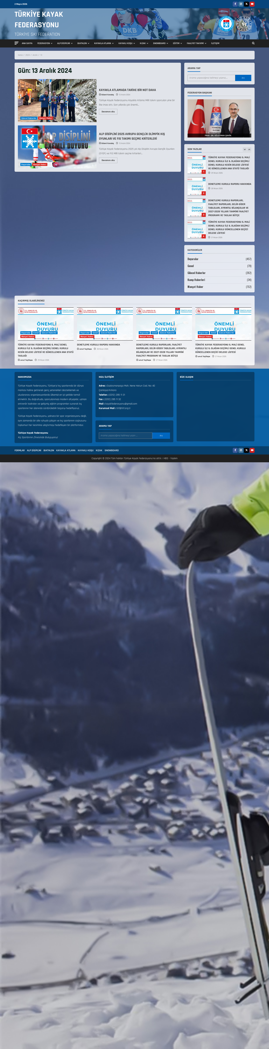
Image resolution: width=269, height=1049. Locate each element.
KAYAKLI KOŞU (125, 43)
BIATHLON (82, 43)
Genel (191, 266)
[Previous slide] (245, 149)
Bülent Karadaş (107, 94)
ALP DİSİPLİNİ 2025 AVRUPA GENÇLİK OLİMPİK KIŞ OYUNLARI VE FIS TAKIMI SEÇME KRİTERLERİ (57, 146)
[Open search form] (253, 43)
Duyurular (26, 164)
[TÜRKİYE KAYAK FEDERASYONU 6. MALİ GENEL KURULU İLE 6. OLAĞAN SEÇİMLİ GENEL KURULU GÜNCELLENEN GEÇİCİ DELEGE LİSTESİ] (223, 324)
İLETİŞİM (215, 43)
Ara (243, 78)
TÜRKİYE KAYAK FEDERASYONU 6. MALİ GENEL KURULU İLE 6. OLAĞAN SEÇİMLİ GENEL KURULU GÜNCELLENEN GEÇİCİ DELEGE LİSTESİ (197, 229)
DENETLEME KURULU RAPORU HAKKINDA (197, 186)
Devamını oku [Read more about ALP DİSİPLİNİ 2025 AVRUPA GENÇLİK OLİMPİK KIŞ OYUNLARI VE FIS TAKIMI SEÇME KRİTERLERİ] (109, 160)
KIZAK (143, 43)
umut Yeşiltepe (26, 360)
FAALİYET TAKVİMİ (195, 43)
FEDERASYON (43, 43)
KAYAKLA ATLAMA (102, 43)
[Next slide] (249, 149)
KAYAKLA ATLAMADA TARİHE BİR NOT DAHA (57, 100)
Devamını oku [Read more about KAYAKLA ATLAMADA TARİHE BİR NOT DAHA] (109, 111)
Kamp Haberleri (196, 280)
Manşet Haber (45, 118)
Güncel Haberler (29, 118)
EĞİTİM (176, 43)
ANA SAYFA (27, 43)
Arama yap (194, 68)
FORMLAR (20, 450)
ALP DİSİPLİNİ (63, 43)
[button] (17, 43)
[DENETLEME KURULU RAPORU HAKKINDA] (105, 324)
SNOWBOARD (159, 43)
